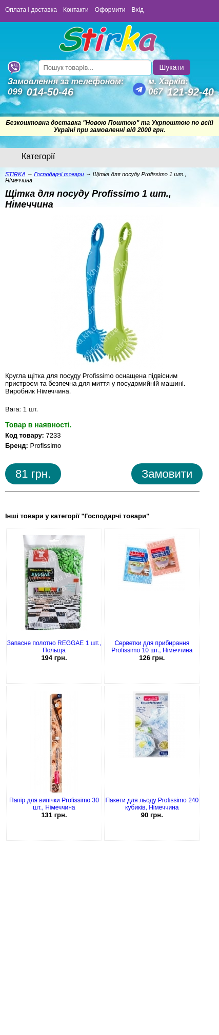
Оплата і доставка (31, 9)
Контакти (76, 9)
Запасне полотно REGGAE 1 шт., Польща (54, 646)
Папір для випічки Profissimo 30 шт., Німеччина (54, 804)
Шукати (172, 67)
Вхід (138, 9)
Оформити (110, 9)
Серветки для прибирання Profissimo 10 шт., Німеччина (151, 646)
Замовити (167, 473)
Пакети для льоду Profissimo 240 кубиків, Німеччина (151, 804)
